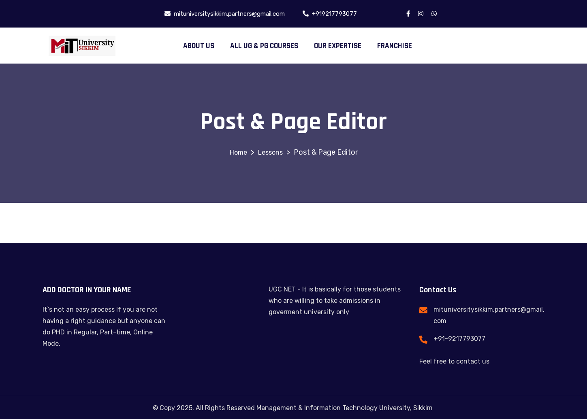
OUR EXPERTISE (337, 46)
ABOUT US (198, 46)
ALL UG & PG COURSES (264, 46)
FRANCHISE (394, 46)
